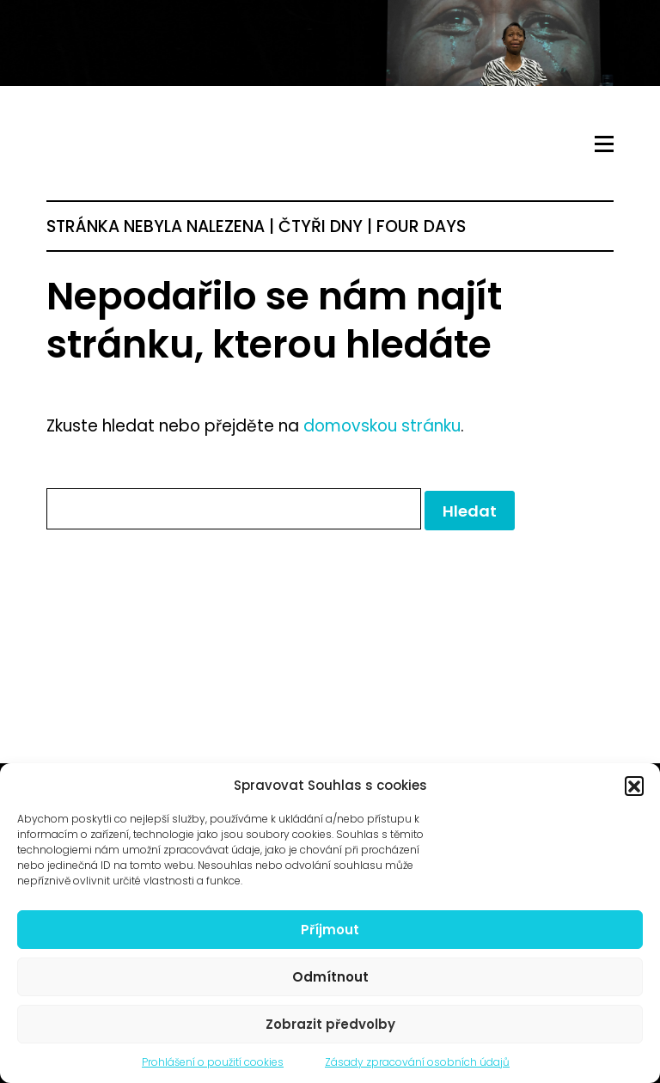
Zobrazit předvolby (330, 1024)
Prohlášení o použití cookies (213, 1062)
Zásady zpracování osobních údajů (417, 1062)
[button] (634, 785)
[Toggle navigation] (604, 144)
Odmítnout (330, 977)
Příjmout (330, 930)
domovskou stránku (382, 425)
